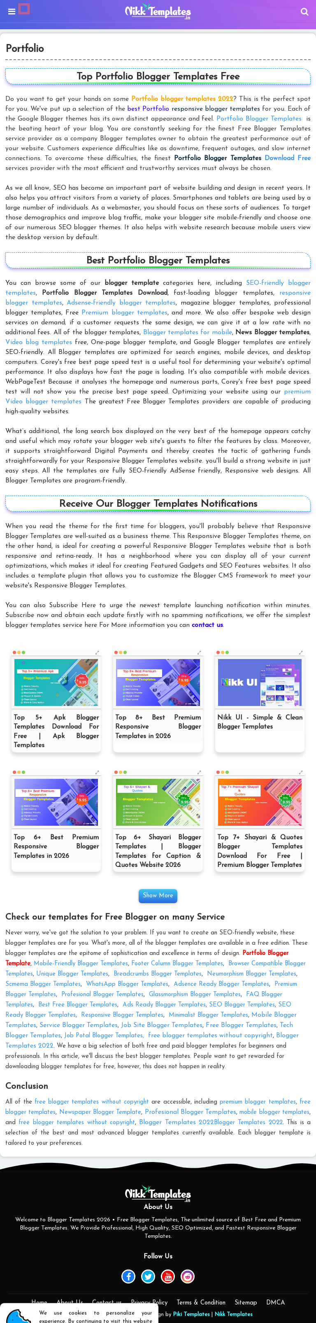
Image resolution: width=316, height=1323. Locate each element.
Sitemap (246, 1303)
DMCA (275, 1303)
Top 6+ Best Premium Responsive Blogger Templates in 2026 (56, 846)
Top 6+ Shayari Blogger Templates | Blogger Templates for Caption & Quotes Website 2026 (157, 851)
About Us (69, 1303)
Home (39, 1303)
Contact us (107, 1303)
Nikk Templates (233, 1314)
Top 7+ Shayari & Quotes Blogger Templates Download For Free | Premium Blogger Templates (259, 851)
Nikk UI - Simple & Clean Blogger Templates (259, 722)
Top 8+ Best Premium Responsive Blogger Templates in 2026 (157, 727)
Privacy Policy (149, 1303)
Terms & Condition (201, 1303)
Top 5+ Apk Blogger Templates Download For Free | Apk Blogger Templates (56, 732)
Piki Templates (191, 1314)
